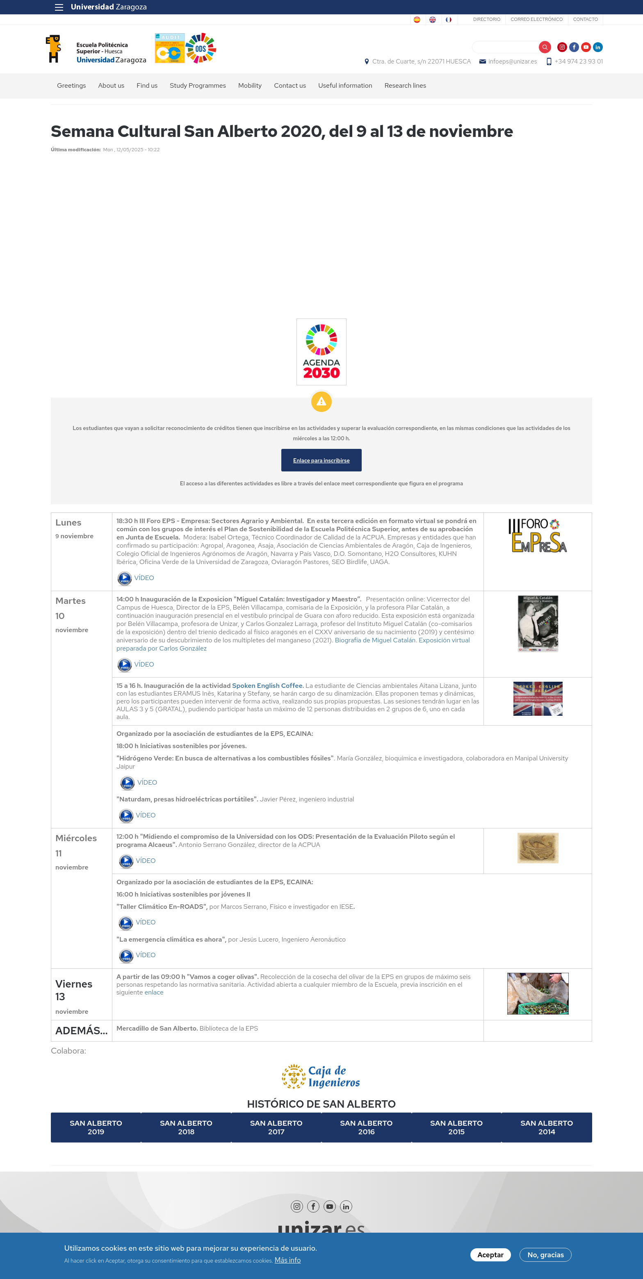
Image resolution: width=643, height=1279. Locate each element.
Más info (288, 1260)
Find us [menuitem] (147, 90)
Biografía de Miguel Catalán (375, 644)
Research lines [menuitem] (405, 90)
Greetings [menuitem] (71, 90)
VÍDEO (135, 582)
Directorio (475, 19)
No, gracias (545, 1254)
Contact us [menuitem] (290, 90)
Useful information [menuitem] (345, 90)
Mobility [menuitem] (250, 90)
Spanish (371, 20)
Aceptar (491, 1254)
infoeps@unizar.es (502, 64)
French (435, 20)
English (404, 20)
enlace (154, 996)
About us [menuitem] (111, 90)
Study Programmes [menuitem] (198, 90)
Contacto (574, 19)
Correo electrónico (525, 19)
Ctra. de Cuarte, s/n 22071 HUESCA (411, 64)
